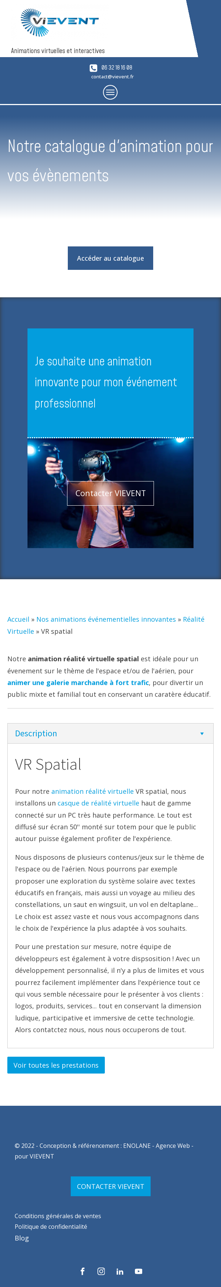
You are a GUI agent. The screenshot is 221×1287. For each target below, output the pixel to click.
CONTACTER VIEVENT (110, 1186)
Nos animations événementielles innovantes (106, 619)
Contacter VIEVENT (110, 493)
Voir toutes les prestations (56, 1065)
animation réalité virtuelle (92, 791)
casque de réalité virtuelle (98, 803)
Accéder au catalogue (110, 258)
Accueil (18, 619)
